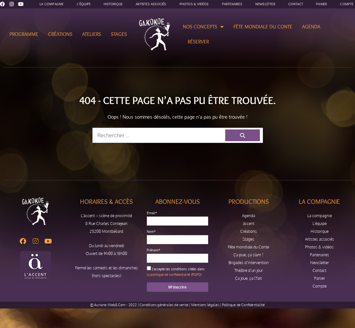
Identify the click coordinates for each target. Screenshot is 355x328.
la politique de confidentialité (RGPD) (174, 274)
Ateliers (91, 34)
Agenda (311, 26)
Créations (60, 34)
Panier (319, 278)
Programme (23, 34)
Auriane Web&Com (110, 305)
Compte (320, 286)
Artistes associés (319, 239)
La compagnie (319, 215)
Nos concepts (203, 27)
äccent (248, 223)
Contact (319, 270)
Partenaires (319, 254)
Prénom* (153, 250)
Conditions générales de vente (164, 305)
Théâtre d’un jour (248, 270)
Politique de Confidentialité (243, 305)
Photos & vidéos (319, 247)
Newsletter (319, 262)
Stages (119, 34)
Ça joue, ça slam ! (248, 254)
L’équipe (320, 223)
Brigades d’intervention (248, 262)
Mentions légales (205, 305)
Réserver (198, 41)
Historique (320, 231)
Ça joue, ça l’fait (248, 278)
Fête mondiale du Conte (262, 26)
